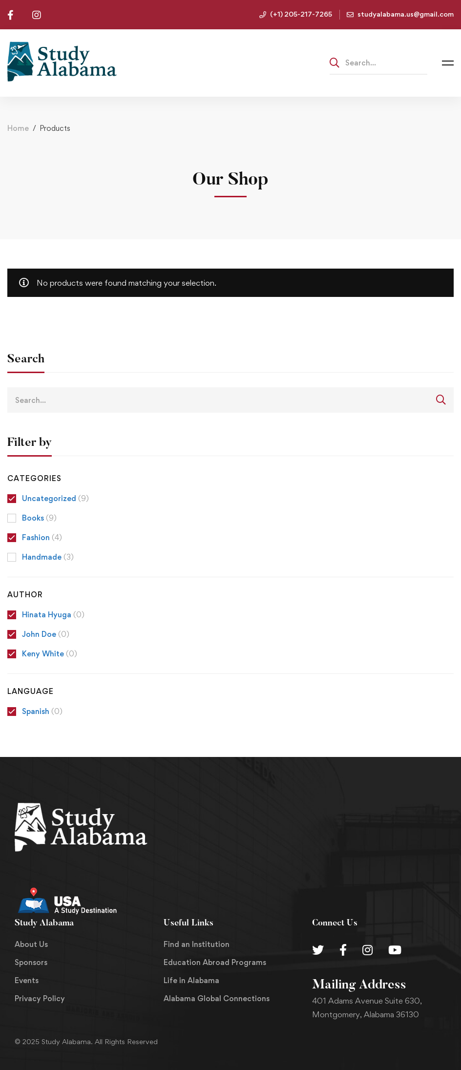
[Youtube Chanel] (395, 950)
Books (39, 518)
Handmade (48, 557)
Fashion (42, 537)
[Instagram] (367, 950)
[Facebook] (343, 950)
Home (18, 128)
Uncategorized (55, 498)
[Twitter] (318, 950)
